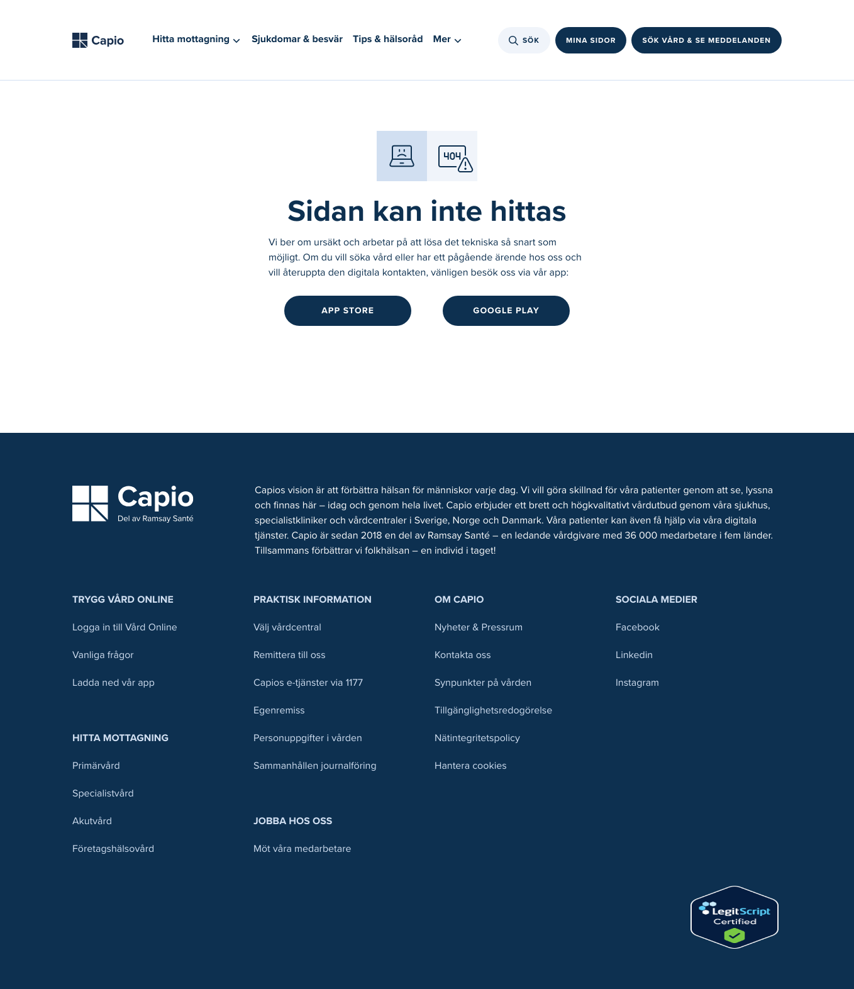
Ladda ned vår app (113, 683)
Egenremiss (279, 710)
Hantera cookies (471, 766)
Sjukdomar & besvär (297, 39)
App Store (347, 310)
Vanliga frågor (103, 655)
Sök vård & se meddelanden (706, 40)
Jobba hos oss (292, 821)
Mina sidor (591, 40)
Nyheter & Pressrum (479, 627)
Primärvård (96, 766)
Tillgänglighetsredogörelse (493, 710)
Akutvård (92, 821)
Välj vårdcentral (287, 627)
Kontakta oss (463, 655)
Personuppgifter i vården (307, 738)
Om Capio (459, 600)
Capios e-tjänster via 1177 (308, 683)
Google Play (506, 310)
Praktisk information (312, 600)
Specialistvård (103, 793)
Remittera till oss (289, 655)
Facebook (638, 627)
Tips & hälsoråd (388, 39)
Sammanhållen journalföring (315, 766)
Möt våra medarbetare (302, 849)
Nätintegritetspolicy (477, 738)
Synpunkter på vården (483, 683)
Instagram (637, 683)
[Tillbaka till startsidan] (102, 40)
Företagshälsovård (113, 849)
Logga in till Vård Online (124, 627)
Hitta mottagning (120, 738)
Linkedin (634, 655)
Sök (524, 40)
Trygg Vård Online (123, 600)
